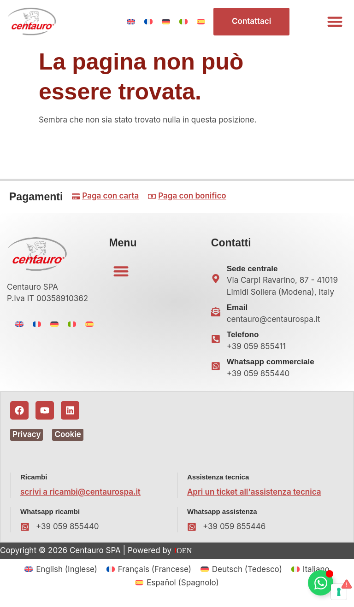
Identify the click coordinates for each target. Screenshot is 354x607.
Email (237, 307)
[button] (335, 22)
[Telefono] (215, 339)
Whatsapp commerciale (270, 361)
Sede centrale (252, 268)
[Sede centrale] (215, 278)
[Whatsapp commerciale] (215, 366)
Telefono (243, 334)
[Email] (215, 311)
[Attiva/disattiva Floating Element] (320, 582)
